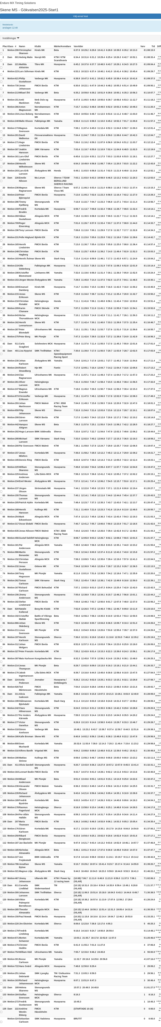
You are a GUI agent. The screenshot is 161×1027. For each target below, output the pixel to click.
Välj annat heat (80, 16)
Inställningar (11, 38)
